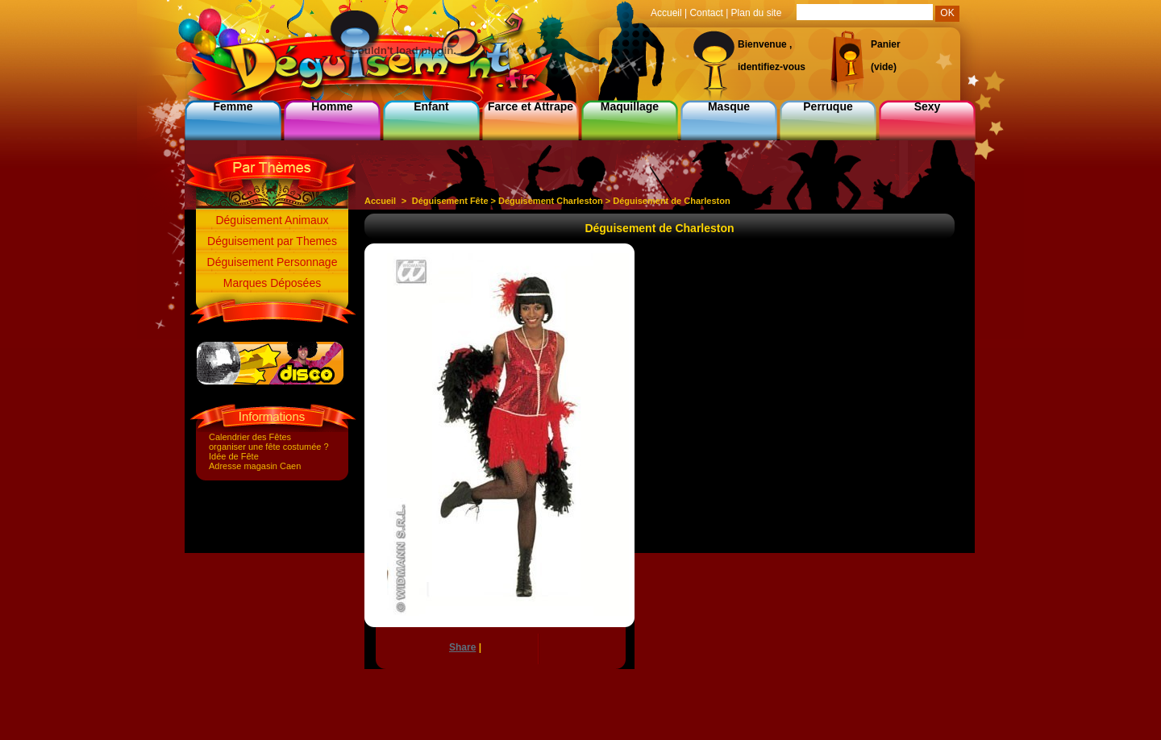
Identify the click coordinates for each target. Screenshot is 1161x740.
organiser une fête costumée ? (269, 446)
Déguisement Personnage (272, 262)
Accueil (380, 201)
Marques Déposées (272, 282)
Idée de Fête (234, 456)
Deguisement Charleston (550, 201)
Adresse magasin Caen (255, 466)
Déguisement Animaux (271, 220)
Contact (705, 13)
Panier (886, 44)
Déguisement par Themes (272, 241)
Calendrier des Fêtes (250, 437)
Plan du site (756, 13)
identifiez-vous (771, 67)
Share (462, 647)
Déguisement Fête (450, 201)
